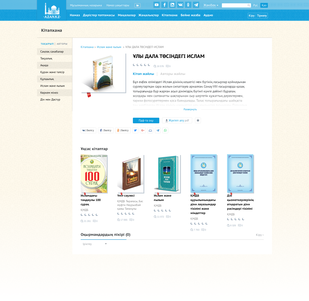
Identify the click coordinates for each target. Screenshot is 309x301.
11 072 (159, 216)
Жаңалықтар (148, 15)
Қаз (264, 5)
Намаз (75, 15)
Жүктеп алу (177, 120)
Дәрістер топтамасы (99, 15)
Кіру (252, 15)
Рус (255, 5)
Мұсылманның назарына (86, 5)
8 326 (231, 225)
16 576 (159, 66)
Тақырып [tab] (47, 44)
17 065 (122, 220)
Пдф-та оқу (146, 120)
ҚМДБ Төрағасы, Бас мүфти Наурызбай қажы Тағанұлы (130, 204)
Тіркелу (262, 15)
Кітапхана (170, 15)
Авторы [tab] (62, 44)
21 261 (86, 221)
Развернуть (190, 109)
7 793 (194, 230)
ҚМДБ (84, 210)
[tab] (143, 74)
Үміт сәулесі (126, 195)
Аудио (208, 15)
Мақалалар (127, 15)
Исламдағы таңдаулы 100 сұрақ (91, 200)
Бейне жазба (190, 15)
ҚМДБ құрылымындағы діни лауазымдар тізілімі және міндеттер (203, 204)
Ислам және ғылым (109, 47)
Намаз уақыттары (117, 5)
